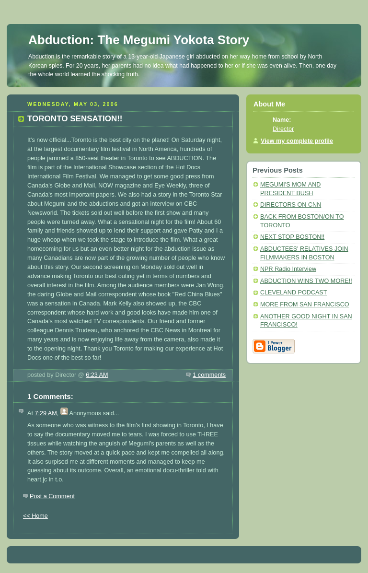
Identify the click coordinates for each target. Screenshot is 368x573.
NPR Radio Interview (288, 269)
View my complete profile (297, 141)
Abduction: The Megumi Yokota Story (138, 40)
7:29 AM (45, 413)
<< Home (35, 516)
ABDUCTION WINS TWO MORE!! (306, 281)
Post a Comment (52, 496)
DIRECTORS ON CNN (290, 204)
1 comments (209, 375)
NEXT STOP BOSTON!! (292, 237)
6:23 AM (97, 375)
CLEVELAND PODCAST (293, 292)
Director (283, 129)
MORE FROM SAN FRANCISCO (304, 304)
